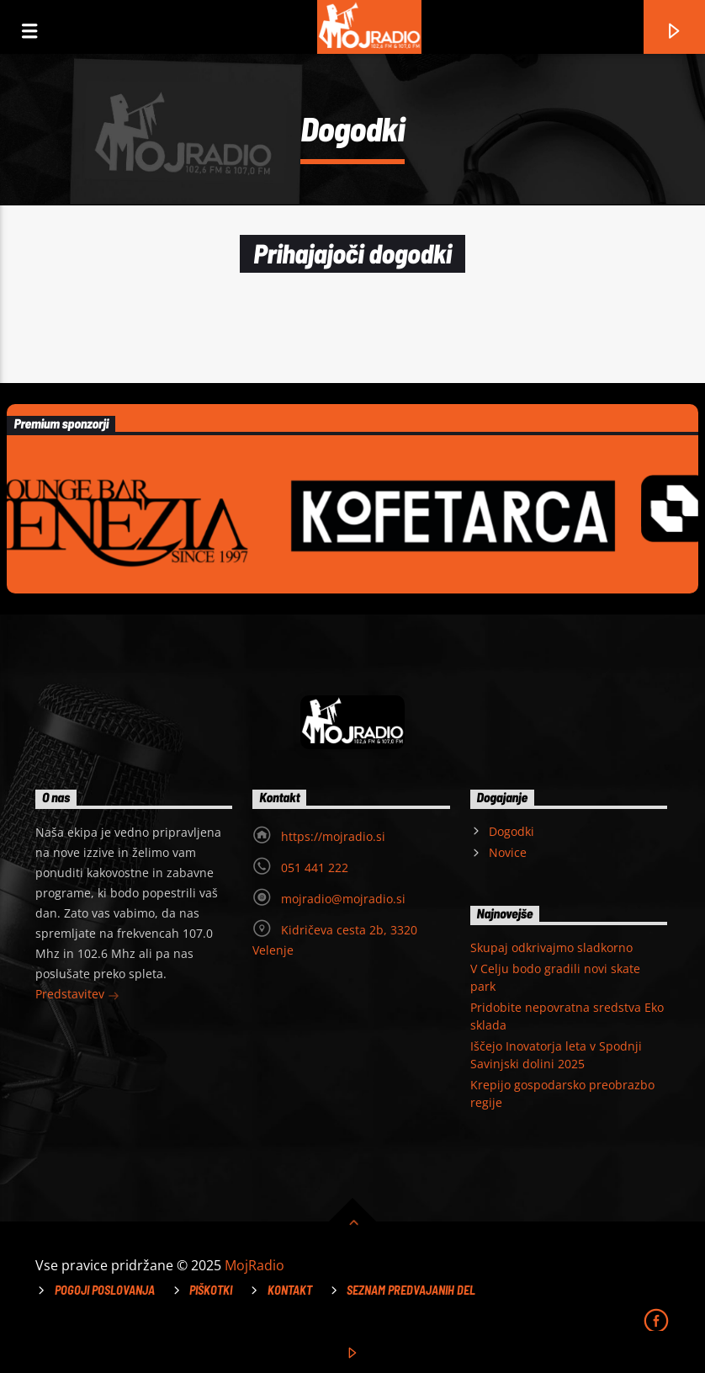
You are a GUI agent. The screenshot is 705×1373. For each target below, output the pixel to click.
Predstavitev (77, 995)
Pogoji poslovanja (105, 1290)
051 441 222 (314, 867)
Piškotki (210, 1290)
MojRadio (254, 1265)
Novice (508, 852)
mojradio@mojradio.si (343, 899)
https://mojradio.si (333, 836)
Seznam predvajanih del (411, 1290)
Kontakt (290, 1290)
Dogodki (511, 831)
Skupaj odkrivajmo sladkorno (551, 947)
